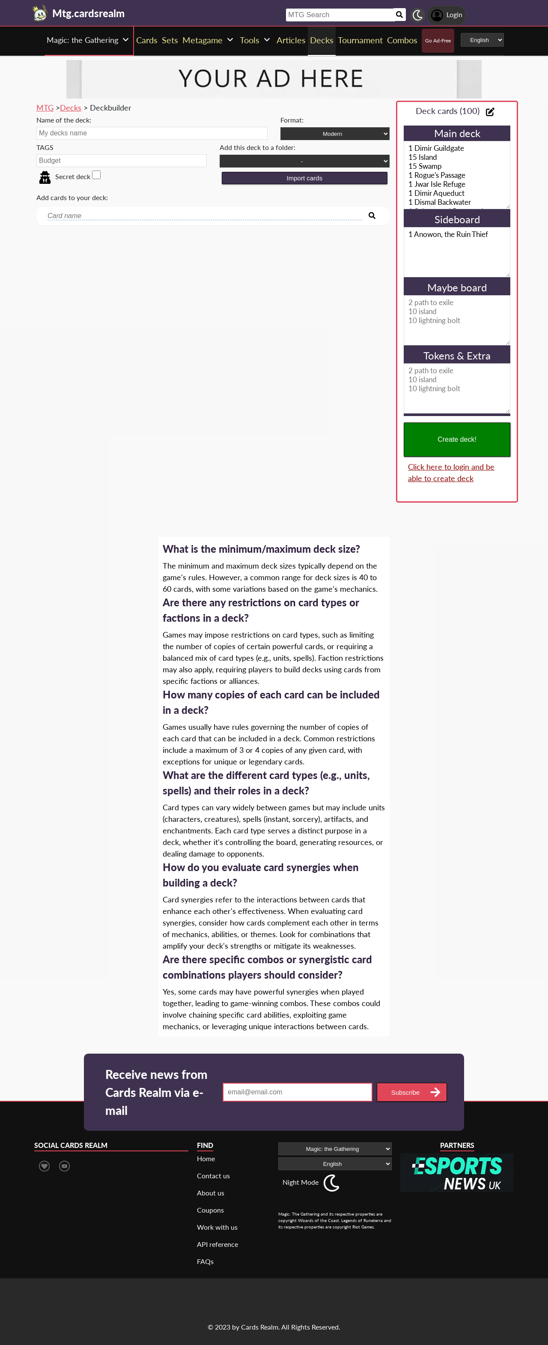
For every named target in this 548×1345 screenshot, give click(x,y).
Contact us (213, 1175)
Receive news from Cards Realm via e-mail (156, 1092)
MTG (45, 107)
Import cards (304, 178)
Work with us (217, 1227)
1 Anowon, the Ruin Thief (457, 252)
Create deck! (457, 439)
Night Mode (301, 1182)
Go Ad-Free (438, 40)
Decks (70, 107)
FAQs (205, 1261)
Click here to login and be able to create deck (451, 472)
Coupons (210, 1210)
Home (206, 1158)
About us (210, 1193)
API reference (217, 1244)
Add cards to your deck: (72, 197)
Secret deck (64, 176)
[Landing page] (40, 12)
